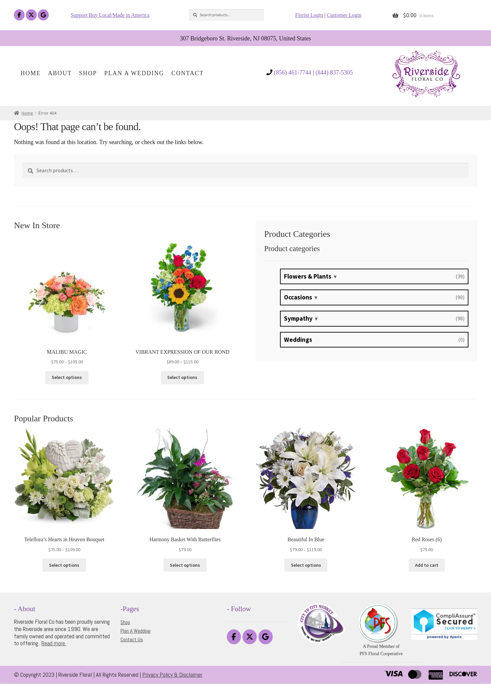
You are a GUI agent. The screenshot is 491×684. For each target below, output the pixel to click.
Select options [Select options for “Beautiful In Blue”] (306, 565)
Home (31, 73)
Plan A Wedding (134, 73)
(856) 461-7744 (292, 72)
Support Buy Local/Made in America (110, 15)
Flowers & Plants (307, 276)
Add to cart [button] (426, 565)
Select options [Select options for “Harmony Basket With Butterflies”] (185, 565)
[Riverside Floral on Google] (43, 15)
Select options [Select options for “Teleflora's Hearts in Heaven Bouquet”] (64, 565)
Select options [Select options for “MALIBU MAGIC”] (67, 377)
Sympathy (298, 318)
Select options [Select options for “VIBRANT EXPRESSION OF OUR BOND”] (182, 377)
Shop (88, 73)
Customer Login (344, 15)
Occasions (298, 297)
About (60, 73)
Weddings (298, 339)
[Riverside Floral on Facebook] (19, 15)
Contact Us (131, 639)
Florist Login (309, 15)
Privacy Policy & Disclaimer (172, 674)
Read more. (53, 643)
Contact (188, 73)
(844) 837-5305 (334, 72)
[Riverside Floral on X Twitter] (31, 15)
